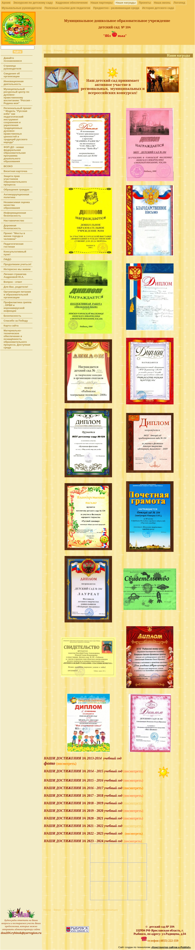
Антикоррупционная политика (16, 196)
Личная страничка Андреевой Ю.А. (15, 275)
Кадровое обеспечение (72, 2)
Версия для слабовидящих (92, 50)
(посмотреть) (133, 803)
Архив (6, 2)
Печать (70, 50)
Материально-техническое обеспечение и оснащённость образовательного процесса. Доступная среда (17, 339)
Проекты (145, 2)
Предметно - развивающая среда (116, 7)
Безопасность (12, 315)
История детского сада (158, 7)
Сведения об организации (12, 75)
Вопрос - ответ (13, 281)
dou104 (6, 933)
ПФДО (7, 259)
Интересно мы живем (17, 269)
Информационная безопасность (15, 214)
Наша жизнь (162, 2)
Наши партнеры (101, 2)
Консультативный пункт (15, 253)
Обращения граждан (16, 189)
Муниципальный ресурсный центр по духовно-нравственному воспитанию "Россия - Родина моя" (18, 96)
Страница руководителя (12, 67)
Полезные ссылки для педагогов (67, 7)
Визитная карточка (15, 171)
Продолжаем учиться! (17, 264)
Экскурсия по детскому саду (33, 2)
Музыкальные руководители (22, 7)
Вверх (57, 909)
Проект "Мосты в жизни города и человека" (14, 236)
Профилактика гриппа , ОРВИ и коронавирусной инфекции (17, 306)
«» (171, 947)
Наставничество (14, 220)
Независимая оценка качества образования (17, 205)
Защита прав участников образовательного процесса (15, 180)
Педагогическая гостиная (13, 245)
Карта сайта (11, 325)
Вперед (58, 50)
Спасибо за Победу (16, 320)
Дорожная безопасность (12, 227)
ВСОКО (8, 166)
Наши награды (126, 2)
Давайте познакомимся (13, 59)
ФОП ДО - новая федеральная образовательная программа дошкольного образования (15, 154)
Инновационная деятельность (14, 83)
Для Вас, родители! (16, 286)
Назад (47, 50)
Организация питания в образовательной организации (17, 294)
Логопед (179, 2)
